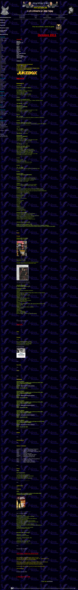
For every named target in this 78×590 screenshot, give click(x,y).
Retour (17, 230)
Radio (18, 44)
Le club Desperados (4, 126)
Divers (18, 50)
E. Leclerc (2, 127)
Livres (18, 54)
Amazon (1, 121)
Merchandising (20, 55)
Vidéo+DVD (19, 57)
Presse (18, 43)
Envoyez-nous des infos (21, 320)
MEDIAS (18, 41)
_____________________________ (24, 511)
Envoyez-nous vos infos (22, 548)
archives (50, 581)
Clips (18, 48)
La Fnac (1, 123)
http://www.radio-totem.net (22, 513)
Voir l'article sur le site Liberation (23, 282)
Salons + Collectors (21, 56)
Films (18, 52)
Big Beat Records (3, 124)
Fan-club (19, 51)
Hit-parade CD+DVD (21, 53)
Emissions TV (20, 42)
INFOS (18, 46)
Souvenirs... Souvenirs (4, 130)
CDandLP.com (3, 125)
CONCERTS (19, 61)
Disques (18, 49)
